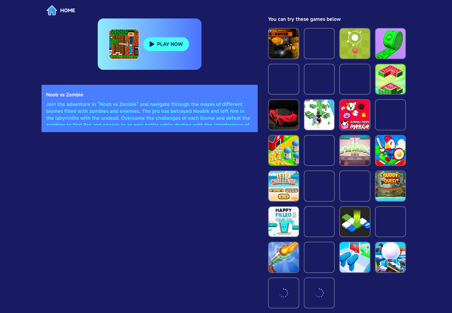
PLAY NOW (170, 44)
